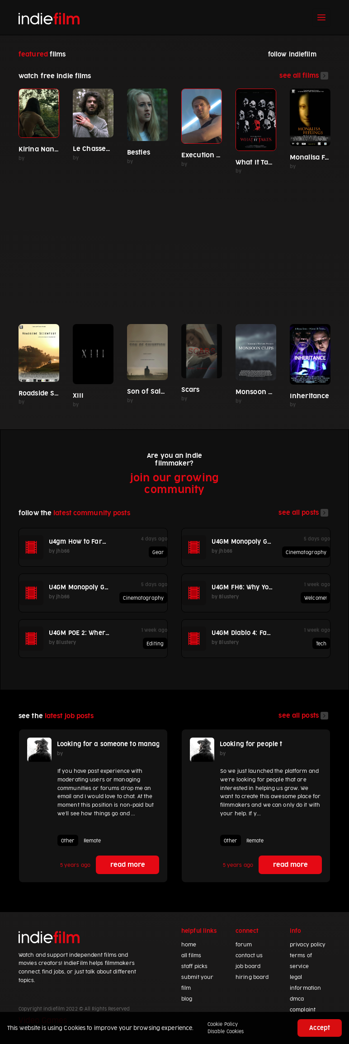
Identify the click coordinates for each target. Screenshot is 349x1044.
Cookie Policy (223, 1024)
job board (248, 966)
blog (186, 999)
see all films (303, 75)
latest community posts (91, 513)
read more (127, 864)
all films (191, 955)
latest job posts (69, 716)
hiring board (252, 977)
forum (244, 944)
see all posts (303, 512)
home (188, 944)
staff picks (194, 966)
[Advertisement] (174, 245)
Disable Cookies (226, 1031)
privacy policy (308, 944)
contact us (249, 955)
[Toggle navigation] (321, 18)
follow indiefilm (292, 54)
